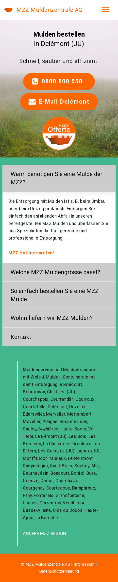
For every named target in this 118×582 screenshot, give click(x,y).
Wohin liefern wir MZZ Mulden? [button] (52, 317)
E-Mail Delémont (59, 101)
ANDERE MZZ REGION (44, 533)
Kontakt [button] (21, 337)
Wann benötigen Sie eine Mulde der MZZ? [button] (56, 178)
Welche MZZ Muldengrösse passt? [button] (55, 272)
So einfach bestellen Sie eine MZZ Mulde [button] (55, 295)
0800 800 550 (59, 81)
